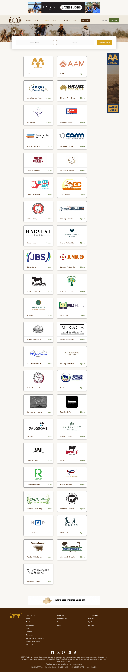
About (28, 622)
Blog (27, 628)
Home (28, 618)
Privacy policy (30, 645)
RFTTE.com (40, 667)
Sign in (104, 20)
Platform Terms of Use (33, 641)
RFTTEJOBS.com (85, 667)
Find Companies (104, 42)
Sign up (114, 20)
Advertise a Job (62, 618)
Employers (29, 631)
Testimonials (30, 625)
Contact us (29, 635)
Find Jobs (91, 618)
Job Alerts (91, 625)
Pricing (59, 622)
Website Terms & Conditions (35, 638)
